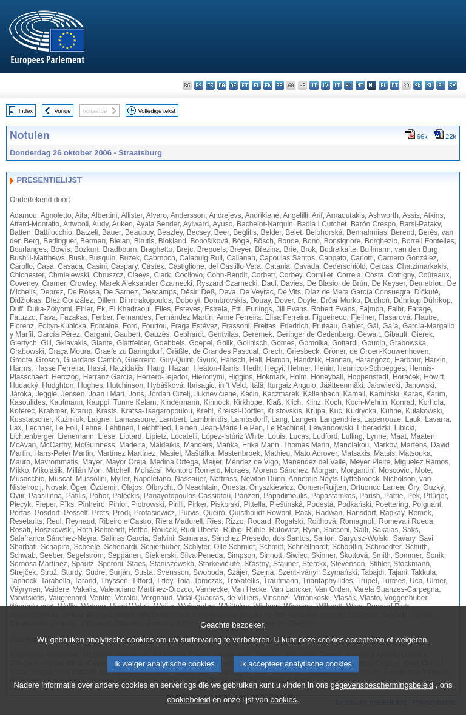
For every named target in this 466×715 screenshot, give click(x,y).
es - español (198, 85)
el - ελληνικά (256, 85)
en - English (267, 85)
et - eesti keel (244, 85)
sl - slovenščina (429, 85)
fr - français (279, 85)
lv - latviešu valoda (325, 85)
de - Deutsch (233, 85)
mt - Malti (360, 85)
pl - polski (383, 85)
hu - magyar (348, 85)
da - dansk (221, 85)
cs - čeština (210, 85)
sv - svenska (452, 85)
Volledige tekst (156, 110)
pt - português (394, 85)
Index (26, 110)
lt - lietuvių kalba (337, 85)
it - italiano (314, 85)
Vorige (63, 110)
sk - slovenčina (417, 85)
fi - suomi (440, 85)
